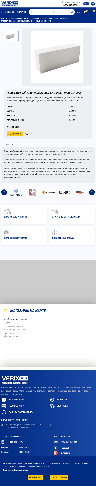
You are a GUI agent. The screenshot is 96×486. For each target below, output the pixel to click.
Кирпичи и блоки (39, 19)
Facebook (61, 448)
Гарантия (58, 399)
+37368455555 (70, 5)
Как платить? (12, 406)
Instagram (62, 453)
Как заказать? (13, 399)
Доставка (59, 406)
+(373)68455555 (13, 436)
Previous (4, 192)
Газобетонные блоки (56, 19)
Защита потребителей (17, 412)
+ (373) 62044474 (62, 436)
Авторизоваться (78, 12)
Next (92, 192)
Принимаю (35, 477)
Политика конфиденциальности (15, 470)
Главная (4, 19)
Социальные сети (66, 442)
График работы (12, 442)
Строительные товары (20, 19)
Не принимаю (59, 477)
